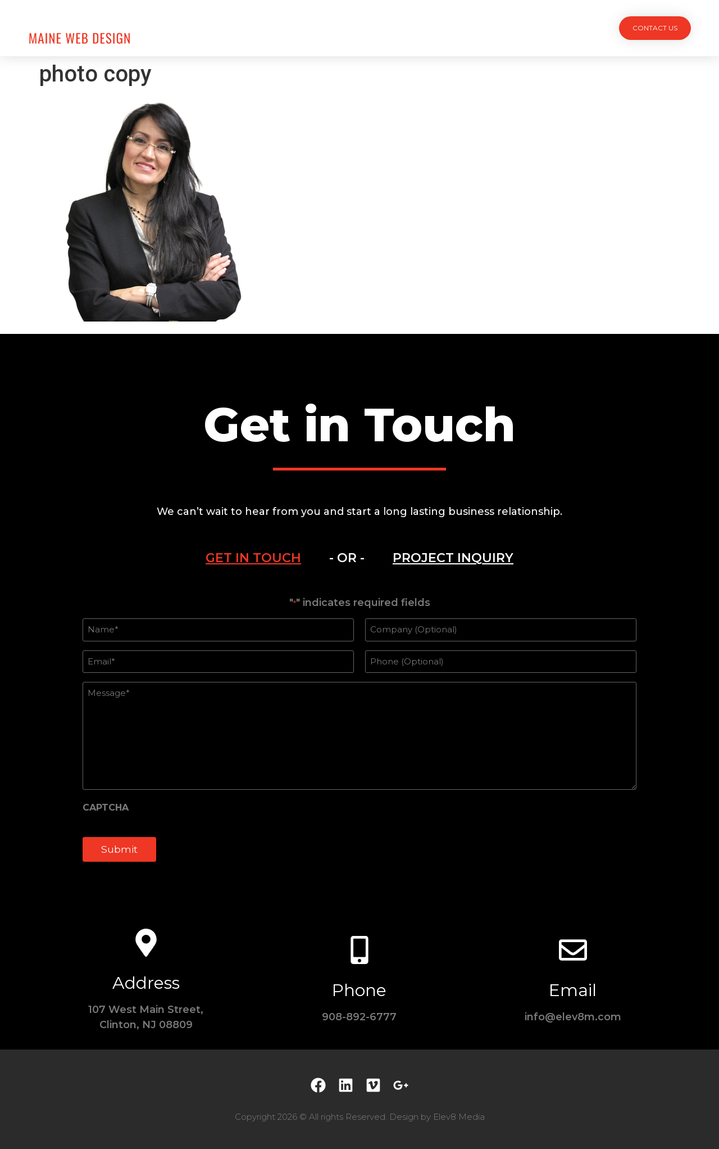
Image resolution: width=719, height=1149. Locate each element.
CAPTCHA (106, 807)
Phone (359, 990)
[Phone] (359, 950)
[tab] (253, 558)
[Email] (573, 950)
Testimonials (440, 28)
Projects (270, 28)
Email (573, 990)
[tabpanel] (359, 735)
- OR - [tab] (347, 558)
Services (330, 28)
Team (380, 28)
